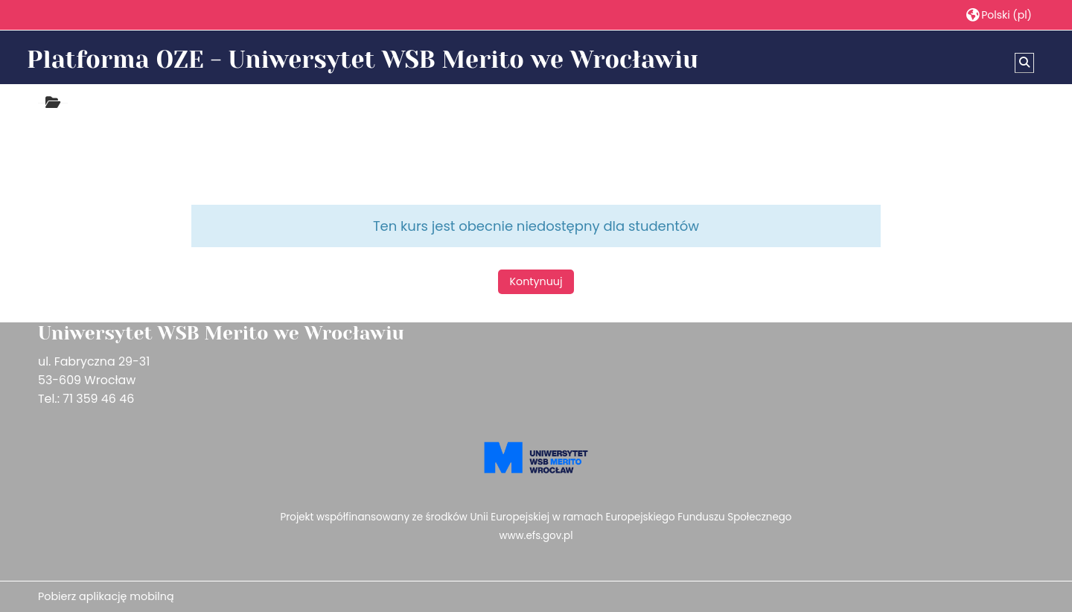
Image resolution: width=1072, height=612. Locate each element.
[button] (999, 14)
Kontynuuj (536, 281)
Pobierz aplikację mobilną (106, 596)
